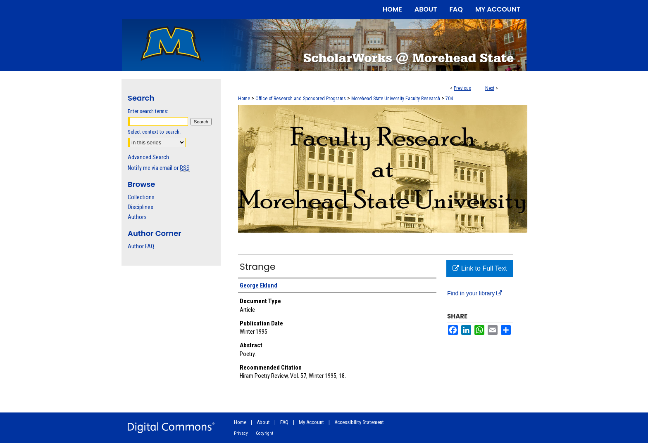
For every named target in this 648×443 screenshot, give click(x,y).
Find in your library (474, 293)
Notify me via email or (159, 168)
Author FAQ (141, 246)
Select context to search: (154, 132)
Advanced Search (148, 157)
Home (244, 98)
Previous (462, 88)
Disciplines (140, 207)
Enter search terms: (148, 111)
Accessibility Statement (359, 422)
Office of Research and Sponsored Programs (300, 98)
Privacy (241, 433)
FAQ (284, 422)
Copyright (264, 433)
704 (449, 98)
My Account (311, 422)
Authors (137, 217)
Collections (141, 197)
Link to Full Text (480, 268)
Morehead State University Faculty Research (395, 98)
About (263, 422)
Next (489, 88)
